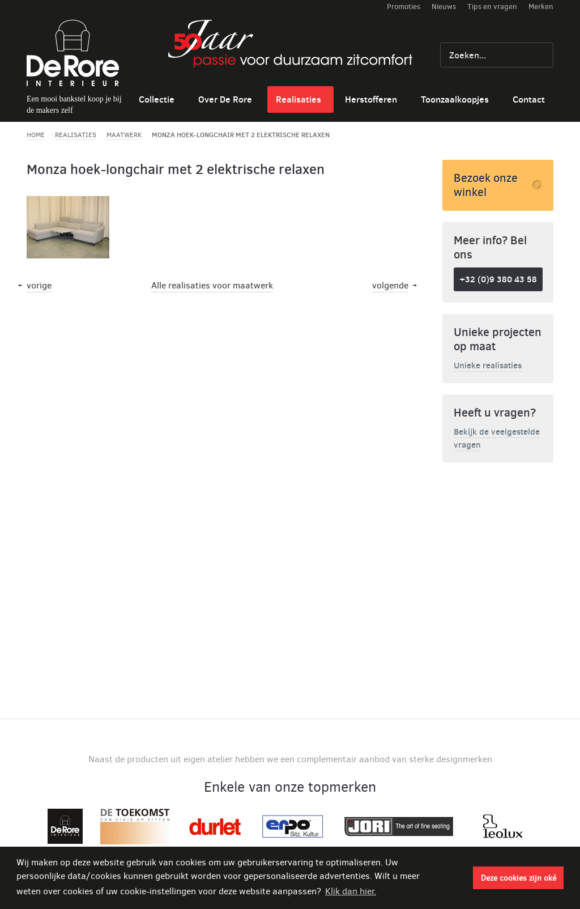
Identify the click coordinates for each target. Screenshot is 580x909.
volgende (390, 285)
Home (36, 134)
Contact (529, 99)
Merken (540, 6)
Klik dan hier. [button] (350, 891)
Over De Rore (225, 99)
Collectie (156, 99)
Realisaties (298, 99)
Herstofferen (371, 99)
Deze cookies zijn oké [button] (518, 877)
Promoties (403, 6)
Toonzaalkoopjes (455, 99)
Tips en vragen (492, 6)
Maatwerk (124, 134)
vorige (39, 285)
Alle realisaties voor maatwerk (212, 285)
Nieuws (444, 6)
